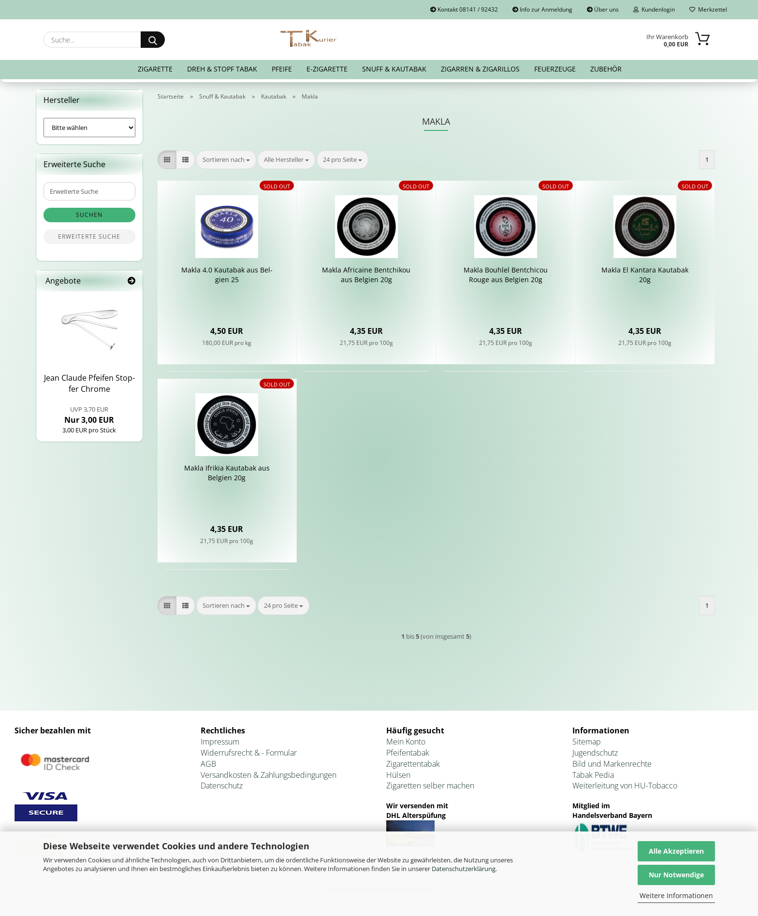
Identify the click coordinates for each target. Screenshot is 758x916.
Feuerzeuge (555, 68)
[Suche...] (153, 39)
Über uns (603, 9)
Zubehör (606, 68)
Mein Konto (405, 741)
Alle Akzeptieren (676, 851)
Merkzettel (708, 9)
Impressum (220, 741)
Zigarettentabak (413, 764)
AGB (208, 764)
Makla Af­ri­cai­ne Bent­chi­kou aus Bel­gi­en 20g (366, 274)
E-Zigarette (327, 68)
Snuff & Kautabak (394, 68)
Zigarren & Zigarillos (480, 68)
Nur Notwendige (676, 874)
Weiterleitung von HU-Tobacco (624, 785)
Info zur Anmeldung (542, 9)
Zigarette (155, 68)
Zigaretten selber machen (430, 785)
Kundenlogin (654, 9)
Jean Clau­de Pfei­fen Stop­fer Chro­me (89, 383)
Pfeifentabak (407, 752)
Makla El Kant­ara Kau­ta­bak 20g (644, 274)
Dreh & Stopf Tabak (222, 68)
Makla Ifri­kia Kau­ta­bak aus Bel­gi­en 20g (227, 472)
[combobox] (226, 159)
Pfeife (282, 68)
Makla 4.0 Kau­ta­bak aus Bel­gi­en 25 (227, 274)
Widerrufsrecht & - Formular (249, 752)
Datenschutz (222, 785)
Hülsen (398, 775)
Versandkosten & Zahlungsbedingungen (268, 775)
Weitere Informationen (676, 895)
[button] (167, 159)
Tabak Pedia (593, 775)
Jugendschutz (595, 752)
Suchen (89, 215)
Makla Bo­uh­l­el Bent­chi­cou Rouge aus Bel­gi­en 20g (506, 274)
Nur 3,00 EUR (89, 415)
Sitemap (586, 741)
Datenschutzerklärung (464, 868)
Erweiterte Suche (89, 236)
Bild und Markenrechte (612, 764)
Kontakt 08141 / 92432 (464, 9)
